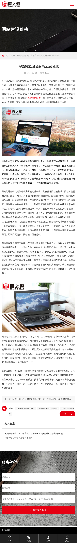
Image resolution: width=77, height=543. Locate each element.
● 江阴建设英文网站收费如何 (50, 433)
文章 (13, 55)
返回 (66, 414)
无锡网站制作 (34, 98)
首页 (7, 55)
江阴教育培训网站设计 (25, 409)
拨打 (67, 537)
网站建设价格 (23, 55)
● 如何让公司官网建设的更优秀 (19, 438)
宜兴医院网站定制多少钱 (48, 409)
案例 (29, 537)
